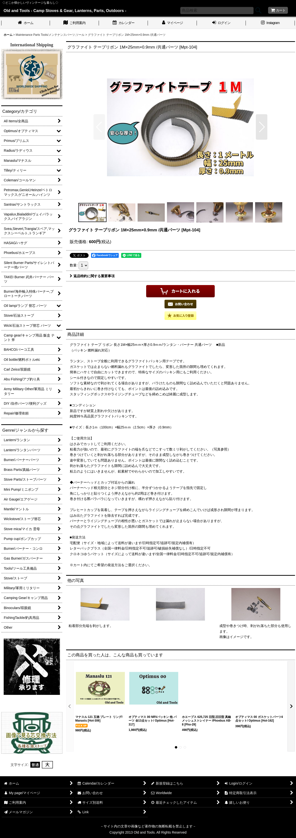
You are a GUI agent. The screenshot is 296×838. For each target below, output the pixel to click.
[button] (99, 127)
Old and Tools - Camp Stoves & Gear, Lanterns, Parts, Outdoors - (65, 10)
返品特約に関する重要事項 (92, 276)
